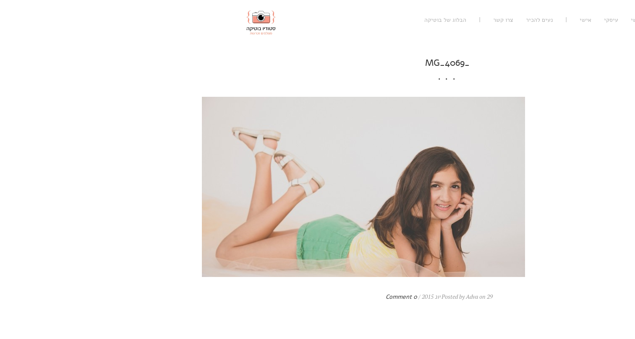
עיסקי (481, 20)
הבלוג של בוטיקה (316, 20)
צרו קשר (373, 20)
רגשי (507, 20)
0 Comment (271, 297)
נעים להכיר (409, 20)
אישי (456, 20)
